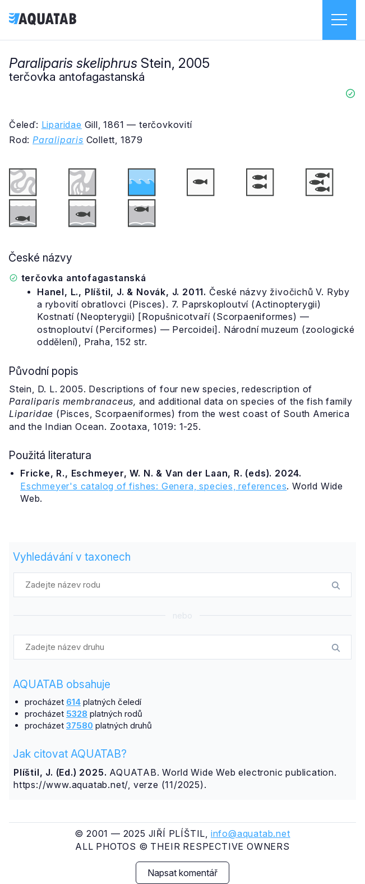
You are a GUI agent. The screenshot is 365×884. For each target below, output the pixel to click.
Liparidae (61, 124)
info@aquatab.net (250, 833)
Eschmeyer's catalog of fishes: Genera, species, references (153, 486)
